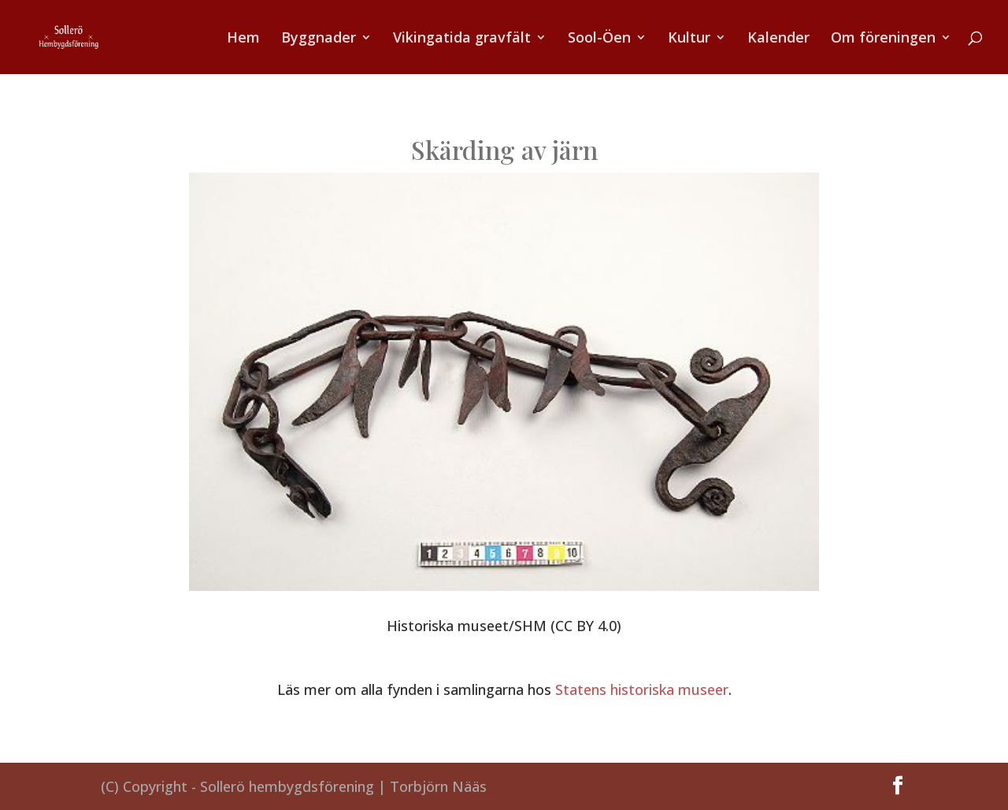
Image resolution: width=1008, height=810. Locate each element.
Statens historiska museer (641, 689)
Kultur (689, 39)
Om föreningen (883, 39)
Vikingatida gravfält (462, 39)
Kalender (778, 39)
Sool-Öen (599, 39)
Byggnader (318, 39)
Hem (243, 39)
